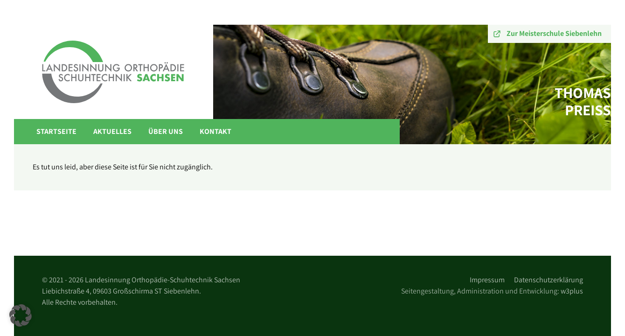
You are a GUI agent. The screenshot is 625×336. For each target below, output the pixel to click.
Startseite (56, 131)
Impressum (487, 280)
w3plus (572, 291)
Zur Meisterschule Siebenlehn (554, 33)
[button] (20, 315)
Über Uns (165, 131)
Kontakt (215, 131)
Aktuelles (112, 131)
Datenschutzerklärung (548, 280)
